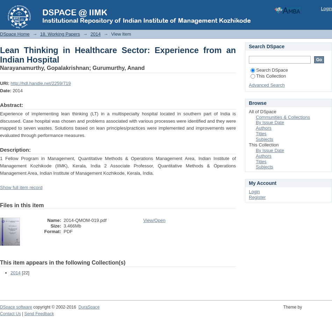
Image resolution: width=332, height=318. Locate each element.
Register (257, 197)
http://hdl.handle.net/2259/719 (40, 83)
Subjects (264, 139)
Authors (264, 128)
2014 (96, 34)
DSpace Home (15, 34)
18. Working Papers (60, 34)
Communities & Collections (283, 117)
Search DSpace (269, 70)
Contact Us (10, 313)
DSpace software (16, 307)
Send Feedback (39, 313)
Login (326, 8)
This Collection (268, 76)
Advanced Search (267, 85)
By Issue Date (270, 122)
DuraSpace (88, 307)
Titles (261, 133)
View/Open (154, 220)
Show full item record (21, 187)
